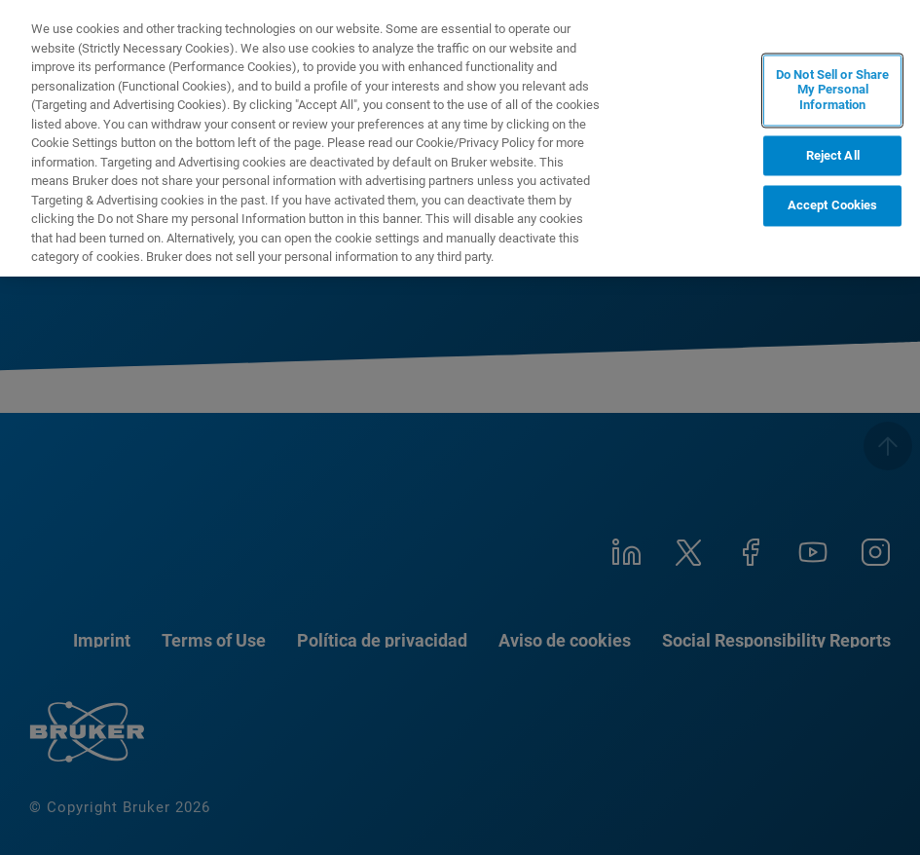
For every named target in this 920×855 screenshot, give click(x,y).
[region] (460, 138)
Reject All (833, 155)
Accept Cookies (833, 206)
